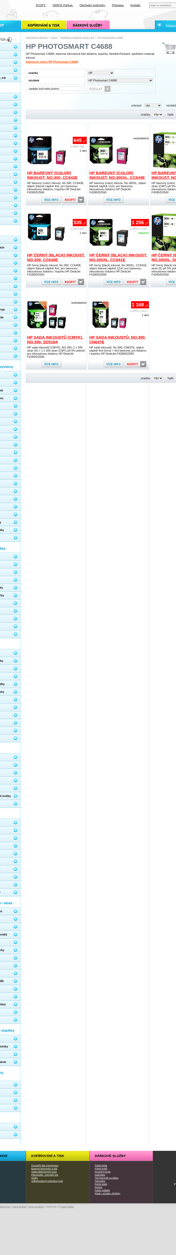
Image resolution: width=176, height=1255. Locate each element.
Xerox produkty (36, 1206)
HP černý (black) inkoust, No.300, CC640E (56, 257)
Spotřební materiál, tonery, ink (77, 37)
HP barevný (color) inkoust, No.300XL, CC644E (117, 175)
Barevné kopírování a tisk (44, 1168)
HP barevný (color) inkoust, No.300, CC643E (52, 175)
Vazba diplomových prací (44, 1171)
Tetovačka (100, 1181)
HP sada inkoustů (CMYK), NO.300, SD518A (55, 339)
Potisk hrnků (101, 1168)
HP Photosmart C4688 (110, 37)
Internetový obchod (36, 37)
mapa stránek (19, 1206)
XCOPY (41, 5)
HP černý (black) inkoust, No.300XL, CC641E (118, 257)
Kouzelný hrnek (102, 1171)
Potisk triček (101, 1165)
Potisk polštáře (102, 1190)
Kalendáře (100, 1175)
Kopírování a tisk (47, 1156)
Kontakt (136, 5)
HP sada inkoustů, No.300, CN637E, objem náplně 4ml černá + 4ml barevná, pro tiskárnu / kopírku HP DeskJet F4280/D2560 (117, 350)
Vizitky (34, 1178)
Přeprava (118, 5)
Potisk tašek (101, 1184)
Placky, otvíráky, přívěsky (107, 1193)
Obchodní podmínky (92, 5)
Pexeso (98, 1187)
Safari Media (67, 1206)
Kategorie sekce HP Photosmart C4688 (52, 61)
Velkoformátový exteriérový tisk (47, 1181)
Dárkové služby (110, 1156)
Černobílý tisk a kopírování (44, 1165)
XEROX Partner (63, 5)
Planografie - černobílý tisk (44, 1175)
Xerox (54, 37)
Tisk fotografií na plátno (106, 1178)
